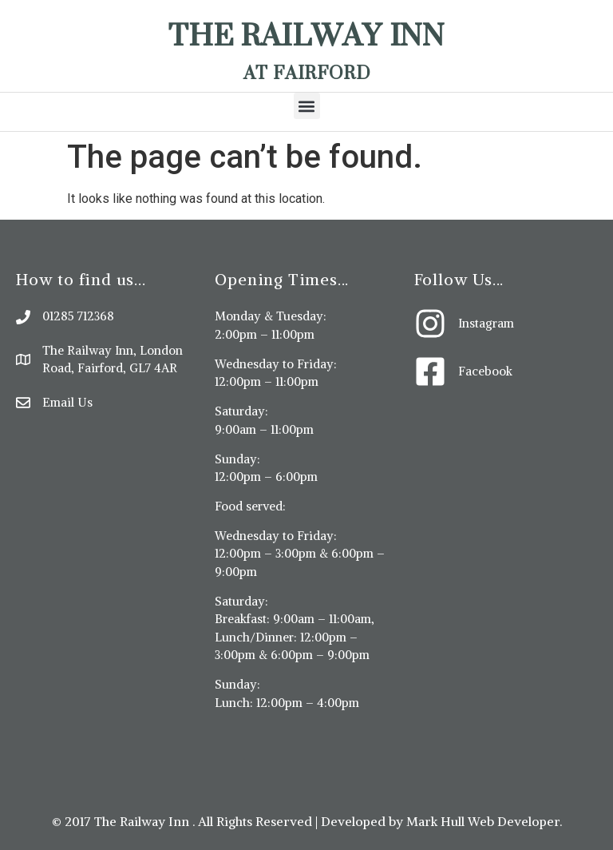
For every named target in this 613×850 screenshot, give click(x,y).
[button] (307, 106)
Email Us (67, 402)
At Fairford (306, 72)
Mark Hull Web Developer (483, 821)
